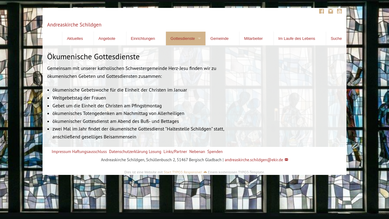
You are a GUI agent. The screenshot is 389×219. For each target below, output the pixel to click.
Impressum (61, 151)
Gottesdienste (182, 38)
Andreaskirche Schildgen (74, 24)
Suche (336, 38)
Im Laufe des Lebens (296, 38)
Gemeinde (219, 38)
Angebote (106, 38)
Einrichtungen (143, 38)
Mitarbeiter (253, 38)
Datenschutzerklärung (128, 151)
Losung (155, 151)
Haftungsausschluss (89, 151)
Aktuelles (75, 38)
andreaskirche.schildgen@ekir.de (254, 159)
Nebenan (197, 151)
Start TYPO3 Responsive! (183, 172)
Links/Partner (175, 151)
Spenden (215, 151)
